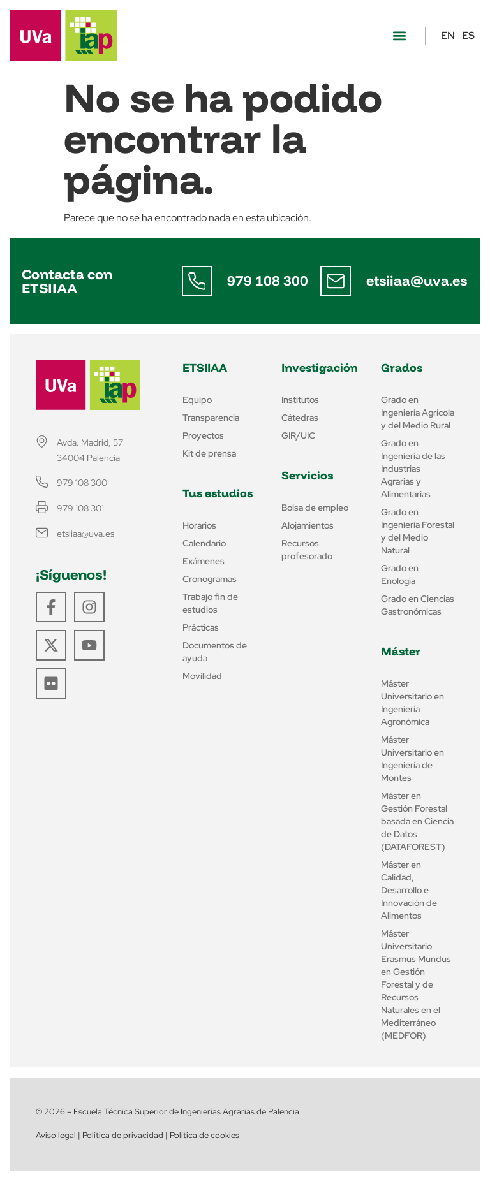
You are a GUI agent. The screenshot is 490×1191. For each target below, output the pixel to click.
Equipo (197, 400)
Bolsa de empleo (314, 507)
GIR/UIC (298, 435)
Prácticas (200, 627)
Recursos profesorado (306, 549)
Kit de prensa (209, 453)
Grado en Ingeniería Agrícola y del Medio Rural (417, 412)
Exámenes (203, 561)
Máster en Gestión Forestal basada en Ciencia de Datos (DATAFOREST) (417, 821)
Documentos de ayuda (214, 651)
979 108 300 (268, 280)
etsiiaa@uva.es (416, 280)
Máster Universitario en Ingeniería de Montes (412, 759)
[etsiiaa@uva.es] (335, 281)
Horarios (199, 525)
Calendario (204, 543)
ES (468, 35)
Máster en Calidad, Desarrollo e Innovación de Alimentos (409, 890)
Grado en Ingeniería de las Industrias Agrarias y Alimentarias (413, 468)
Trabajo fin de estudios (210, 603)
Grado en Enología (400, 574)
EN (448, 35)
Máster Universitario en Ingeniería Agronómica (412, 702)
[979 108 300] (197, 281)
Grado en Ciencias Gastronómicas (417, 605)
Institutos (300, 400)
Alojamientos (307, 525)
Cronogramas (209, 579)
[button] (399, 36)
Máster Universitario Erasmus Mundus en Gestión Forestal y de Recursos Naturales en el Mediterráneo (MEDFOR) (416, 984)
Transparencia (210, 417)
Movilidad (202, 676)
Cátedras (299, 417)
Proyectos (203, 435)
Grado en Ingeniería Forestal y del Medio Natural (417, 531)
